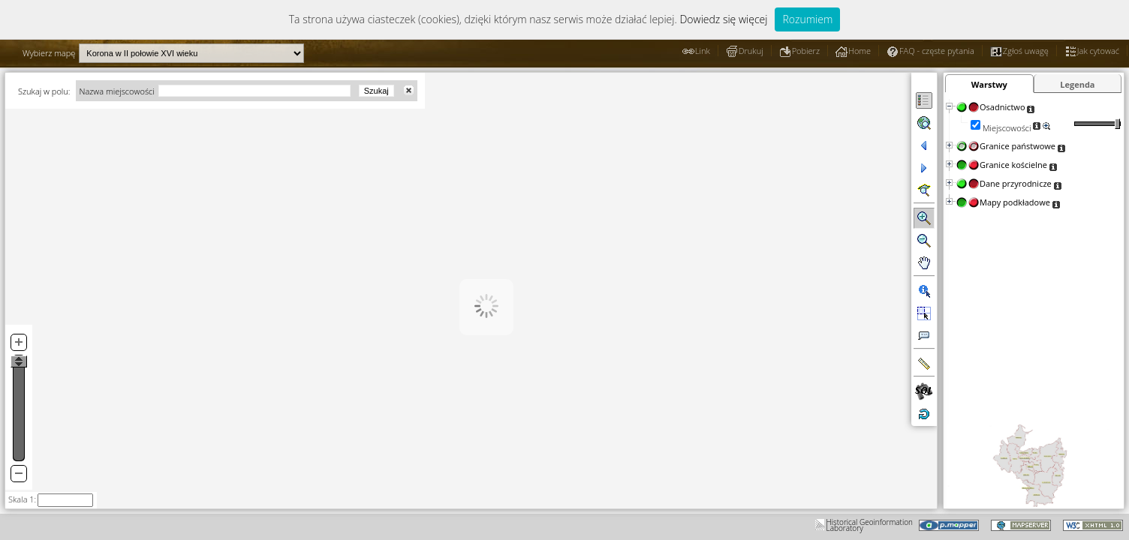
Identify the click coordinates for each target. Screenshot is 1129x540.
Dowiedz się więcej (723, 19)
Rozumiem (807, 19)
